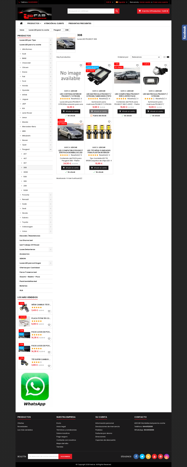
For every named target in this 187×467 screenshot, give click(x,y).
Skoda (25, 213)
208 (25, 185)
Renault (25, 199)
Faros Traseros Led (28, 272)
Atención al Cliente (54, 23)
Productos (33, 23)
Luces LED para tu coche (30, 44)
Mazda (25, 122)
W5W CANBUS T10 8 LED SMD (41, 305)
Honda (25, 85)
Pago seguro (62, 436)
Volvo (24, 231)
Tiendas (59, 447)
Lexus (24, 117)
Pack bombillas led (28, 281)
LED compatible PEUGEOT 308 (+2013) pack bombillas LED (127, 96)
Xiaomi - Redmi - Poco (30, 276)
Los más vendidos (28, 297)
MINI (24, 131)
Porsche (25, 195)
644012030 (32, 2)
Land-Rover (27, 113)
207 (25, 154)
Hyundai (25, 90)
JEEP (24, 104)
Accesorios (24, 254)
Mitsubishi (26, 135)
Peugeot (25, 149)
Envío (58, 423)
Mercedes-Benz (29, 126)
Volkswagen (27, 226)
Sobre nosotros (63, 433)
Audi (24, 54)
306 (25, 181)
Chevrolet (26, 63)
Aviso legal (61, 426)
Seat (24, 208)
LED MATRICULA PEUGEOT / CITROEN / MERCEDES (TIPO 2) (98, 96)
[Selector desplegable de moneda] (110, 2)
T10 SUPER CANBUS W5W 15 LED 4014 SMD (41, 359)
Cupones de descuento (105, 440)
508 (25, 176)
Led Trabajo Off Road (29, 245)
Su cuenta (101, 417)
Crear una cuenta (160, 2)
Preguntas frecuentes (80, 23)
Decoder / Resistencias (30, 236)
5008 (26, 190)
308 (25, 167)
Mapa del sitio (62, 443)
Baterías (23, 286)
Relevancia (146, 57)
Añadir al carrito (71, 111)
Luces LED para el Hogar (30, 263)
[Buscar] (93, 11)
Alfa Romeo (27, 49)
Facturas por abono (103, 433)
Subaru (25, 217)
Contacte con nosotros (66, 440)
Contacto (140, 417)
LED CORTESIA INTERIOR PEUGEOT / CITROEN (70, 95)
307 (25, 163)
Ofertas (21, 423)
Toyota (25, 222)
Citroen (25, 67)
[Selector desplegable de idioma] (122, 2)
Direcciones (100, 436)
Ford (24, 81)
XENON (23, 258)
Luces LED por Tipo (28, 40)
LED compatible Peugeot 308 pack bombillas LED (70, 151)
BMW (24, 58)
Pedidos (98, 430)
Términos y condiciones (66, 430)
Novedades (23, 426)
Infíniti (24, 94)
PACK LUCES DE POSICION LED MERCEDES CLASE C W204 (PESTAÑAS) (41, 332)
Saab (24, 204)
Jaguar (25, 99)
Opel (24, 145)
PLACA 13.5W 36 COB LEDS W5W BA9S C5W (41, 318)
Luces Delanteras (27, 249)
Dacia (24, 72)
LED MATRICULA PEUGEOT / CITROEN (155, 95)
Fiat (23, 76)
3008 (26, 172)
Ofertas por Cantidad (30, 267)
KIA (23, 108)
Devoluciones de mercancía (107, 426)
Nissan (25, 140)
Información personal (104, 423)
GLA (21, 290)
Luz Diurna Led (26, 240)
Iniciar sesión (145, 2)
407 (25, 158)
